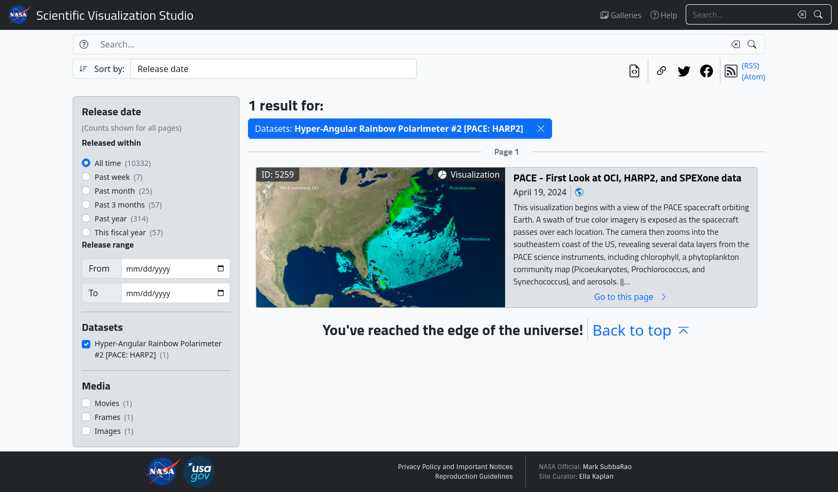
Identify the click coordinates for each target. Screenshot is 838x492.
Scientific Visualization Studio (114, 15)
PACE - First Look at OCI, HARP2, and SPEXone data (628, 177)
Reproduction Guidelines (474, 476)
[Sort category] (273, 69)
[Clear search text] (799, 14)
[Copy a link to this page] (662, 71)
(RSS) (750, 65)
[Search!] (820, 14)
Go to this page (631, 296)
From (99, 268)
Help (663, 15)
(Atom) (753, 77)
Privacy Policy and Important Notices (455, 467)
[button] (541, 128)
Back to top (641, 330)
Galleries (620, 15)
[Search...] (739, 14)
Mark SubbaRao (607, 467)
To (93, 293)
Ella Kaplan (596, 476)
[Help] (84, 44)
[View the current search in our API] (634, 71)
